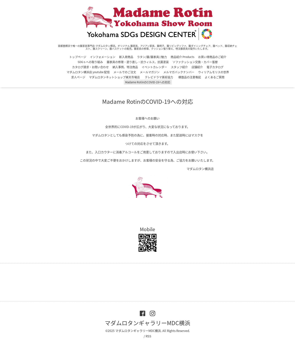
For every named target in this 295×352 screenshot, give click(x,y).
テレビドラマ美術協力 (160, 77)
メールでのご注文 (124, 72)
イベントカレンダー (154, 67)
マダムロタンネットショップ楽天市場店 (114, 77)
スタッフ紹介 (179, 67)
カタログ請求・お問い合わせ (90, 67)
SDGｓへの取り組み (90, 62)
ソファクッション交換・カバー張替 (195, 62)
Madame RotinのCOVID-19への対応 (147, 82)
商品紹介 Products (182, 57)
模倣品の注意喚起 (189, 77)
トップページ (77, 57)
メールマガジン (150, 72)
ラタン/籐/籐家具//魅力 (152, 57)
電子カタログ (215, 67)
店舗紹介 (197, 67)
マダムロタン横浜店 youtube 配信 (88, 72)
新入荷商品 (126, 57)
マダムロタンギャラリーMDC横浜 (147, 323)
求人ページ (78, 77)
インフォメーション (102, 57)
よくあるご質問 (214, 77)
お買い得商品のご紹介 (212, 57)
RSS (148, 336)
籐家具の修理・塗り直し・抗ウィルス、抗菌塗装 (138, 62)
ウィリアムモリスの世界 (213, 72)
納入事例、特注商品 (125, 67)
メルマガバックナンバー (178, 72)
